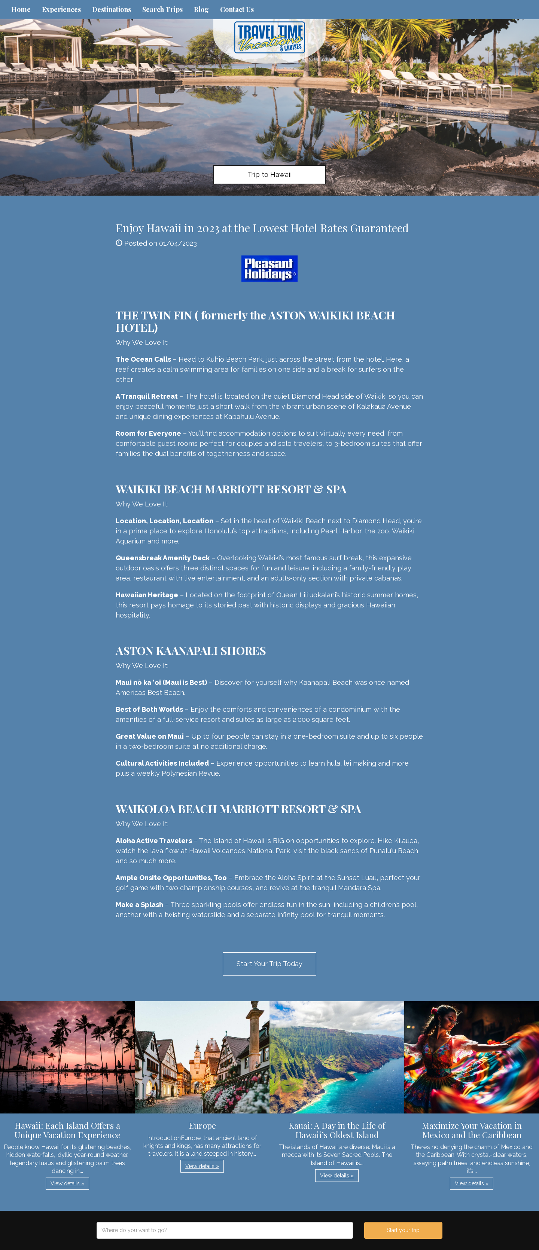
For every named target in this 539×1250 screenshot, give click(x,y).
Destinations (111, 9)
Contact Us (237, 9)
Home (21, 9)
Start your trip (403, 1230)
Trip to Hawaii (269, 174)
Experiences (61, 9)
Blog (201, 9)
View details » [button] (67, 1183)
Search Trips (162, 9)
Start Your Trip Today (269, 964)
